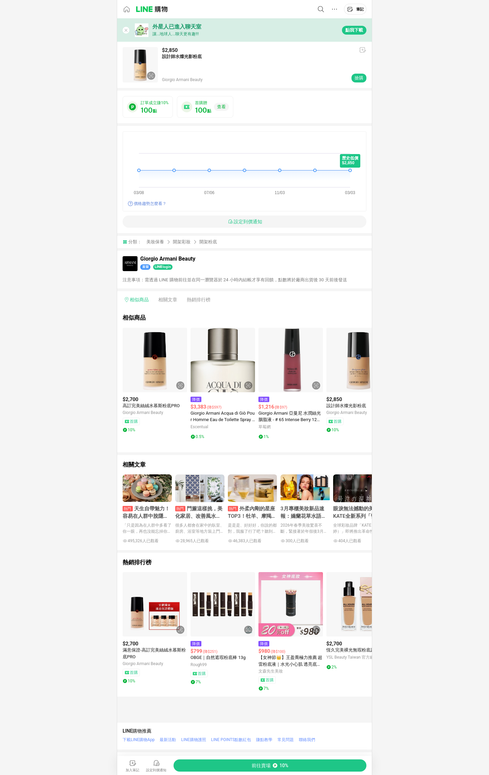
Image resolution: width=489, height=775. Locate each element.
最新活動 (168, 739)
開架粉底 (208, 241)
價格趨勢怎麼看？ (150, 203)
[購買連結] (270, 765)
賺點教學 (264, 739)
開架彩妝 (182, 241)
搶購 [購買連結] (359, 77)
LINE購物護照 (193, 739)
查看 (221, 106)
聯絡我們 (307, 739)
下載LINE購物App (139, 739)
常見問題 (285, 739)
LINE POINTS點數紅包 (231, 739)
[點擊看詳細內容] (155, 360)
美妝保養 (155, 241)
